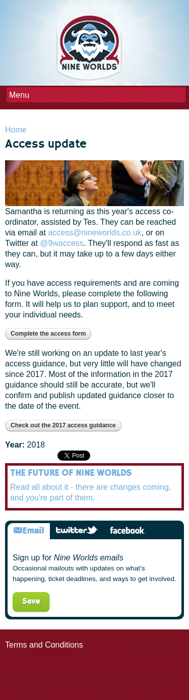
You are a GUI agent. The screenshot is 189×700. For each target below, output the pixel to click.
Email (29, 531)
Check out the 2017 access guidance (63, 425)
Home (16, 129)
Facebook (127, 531)
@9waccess (62, 243)
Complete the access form (48, 333)
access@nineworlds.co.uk (94, 232)
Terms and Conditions (44, 645)
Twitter (76, 531)
